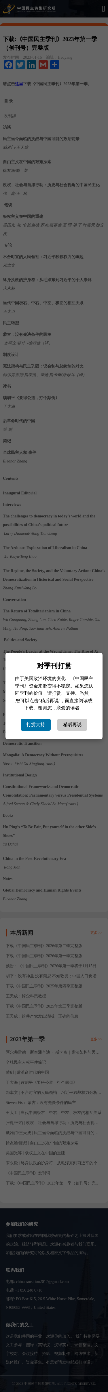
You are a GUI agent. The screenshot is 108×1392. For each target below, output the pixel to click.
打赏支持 (35, 724)
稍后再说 (72, 724)
